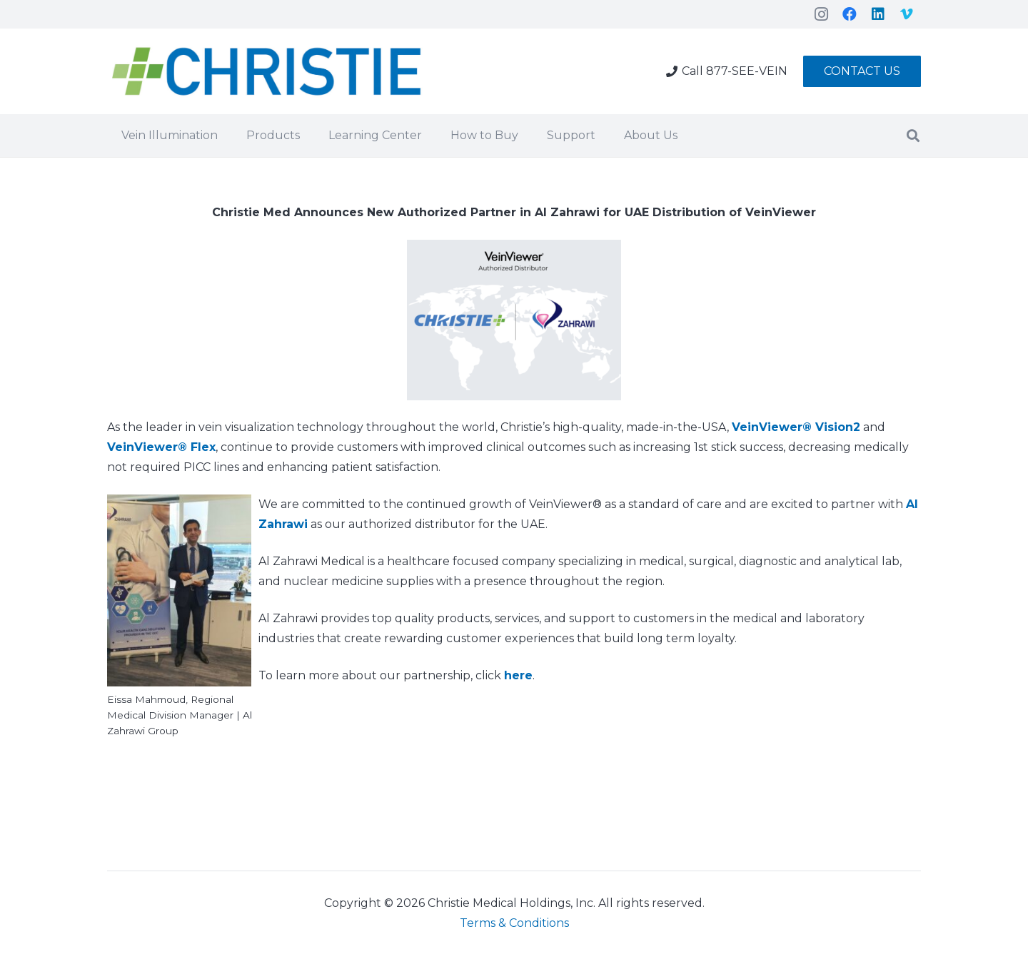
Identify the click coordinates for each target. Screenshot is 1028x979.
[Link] (267, 71)
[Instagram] (821, 14)
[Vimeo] (906, 14)
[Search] (913, 136)
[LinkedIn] (878, 14)
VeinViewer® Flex (161, 447)
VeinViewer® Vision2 (796, 427)
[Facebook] (849, 14)
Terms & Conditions (514, 923)
